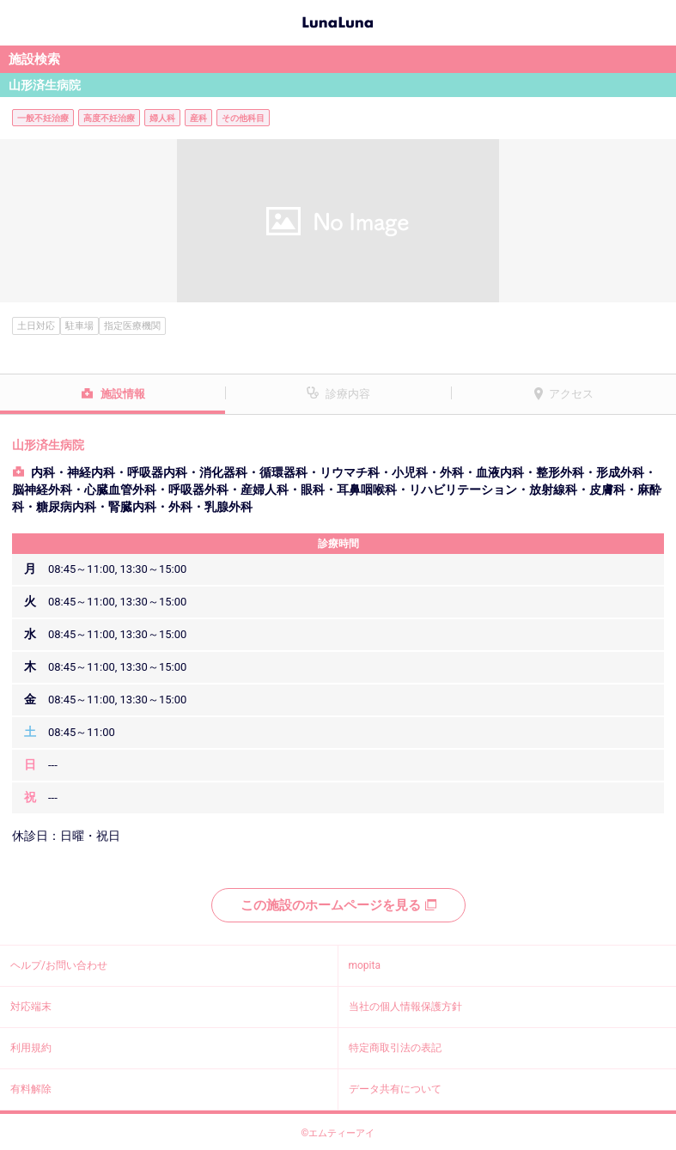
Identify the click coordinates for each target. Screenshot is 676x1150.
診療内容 (348, 393)
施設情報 (122, 393)
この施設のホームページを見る (338, 905)
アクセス (571, 393)
